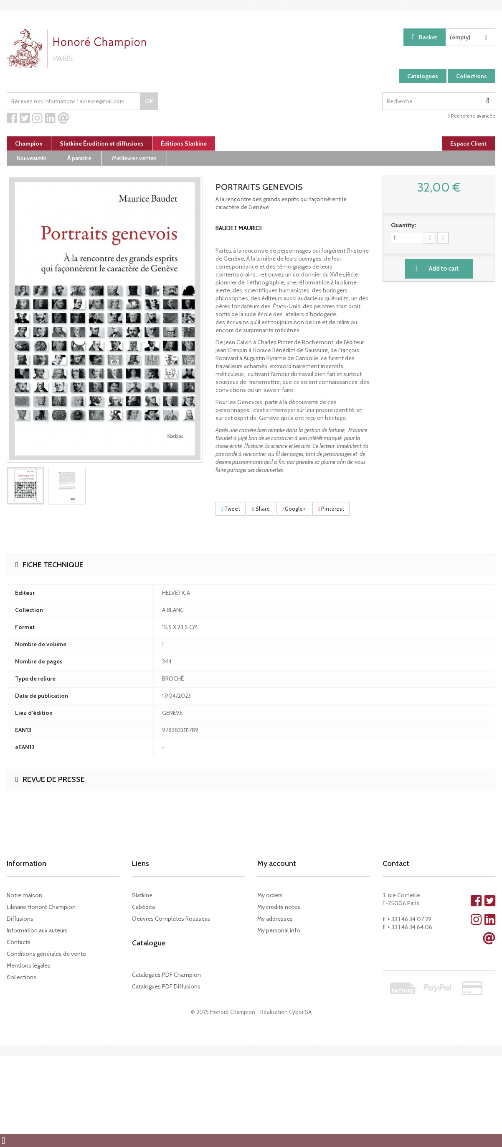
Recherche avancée (471, 116)
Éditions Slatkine (184, 143)
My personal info (278, 930)
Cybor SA (300, 1012)
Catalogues (422, 76)
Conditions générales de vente (46, 954)
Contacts (18, 942)
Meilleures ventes (134, 158)
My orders (270, 895)
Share (261, 508)
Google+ (294, 508)
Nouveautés (32, 158)
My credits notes (278, 907)
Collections (471, 76)
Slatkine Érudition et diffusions (102, 143)
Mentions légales (29, 965)
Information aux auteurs (37, 930)
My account (276, 863)
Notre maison (24, 895)
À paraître (79, 158)
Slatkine (142, 895)
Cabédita (143, 907)
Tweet (230, 508)
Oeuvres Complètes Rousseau (171, 918)
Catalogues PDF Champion (166, 974)
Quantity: (403, 225)
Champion (29, 143)
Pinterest (331, 508)
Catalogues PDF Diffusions (166, 986)
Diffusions (20, 918)
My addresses (275, 918)
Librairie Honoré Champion (41, 907)
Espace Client (468, 143)
